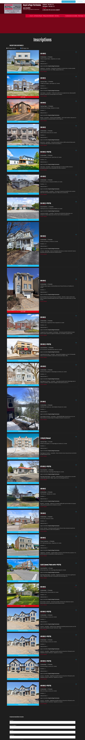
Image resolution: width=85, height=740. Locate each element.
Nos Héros (57, 15)
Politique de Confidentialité (48, 15)
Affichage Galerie (11, 48)
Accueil (31, 15)
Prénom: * (12, 720)
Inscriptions (62, 15)
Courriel (44, 8)
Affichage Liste (25, 48)
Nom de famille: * (13, 725)
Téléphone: (12, 735)
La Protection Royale (38, 15)
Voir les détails (43, 71)
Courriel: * (12, 730)
